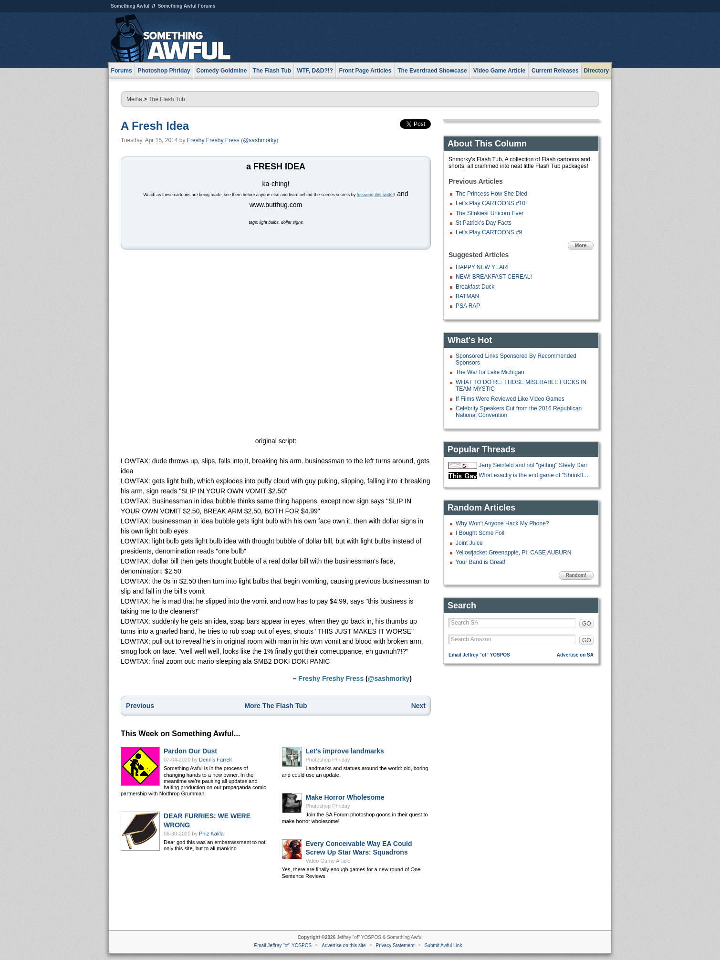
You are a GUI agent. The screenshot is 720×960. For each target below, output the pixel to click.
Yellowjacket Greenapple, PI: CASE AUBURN (513, 552)
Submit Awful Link (443, 945)
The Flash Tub (166, 99)
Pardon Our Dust (190, 751)
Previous (140, 706)
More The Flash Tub (275, 706)
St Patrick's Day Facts (483, 222)
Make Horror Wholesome (345, 797)
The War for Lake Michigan (490, 372)
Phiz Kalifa (211, 833)
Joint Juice (469, 543)
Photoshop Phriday (328, 759)
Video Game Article (328, 861)
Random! (576, 575)
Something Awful (130, 6)
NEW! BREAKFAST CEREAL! (494, 276)
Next (418, 706)
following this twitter (375, 194)
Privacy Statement (395, 945)
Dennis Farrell (215, 759)
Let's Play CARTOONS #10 (490, 203)
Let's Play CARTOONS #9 (489, 232)
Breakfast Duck (475, 286)
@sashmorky (259, 140)
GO (586, 623)
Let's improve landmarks (345, 751)
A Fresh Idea (155, 125)
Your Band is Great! (480, 562)
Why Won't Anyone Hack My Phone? (502, 523)
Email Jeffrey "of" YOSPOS (479, 654)
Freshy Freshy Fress (213, 140)
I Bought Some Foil (480, 533)
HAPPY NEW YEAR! (482, 267)
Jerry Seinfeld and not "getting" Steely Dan (533, 465)
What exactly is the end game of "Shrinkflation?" (535, 475)
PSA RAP (468, 306)
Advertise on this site (343, 945)
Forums (121, 70)
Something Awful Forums (187, 6)
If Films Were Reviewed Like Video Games (510, 399)
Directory (596, 70)
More (580, 245)
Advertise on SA (575, 654)
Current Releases (555, 70)
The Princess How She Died (491, 193)
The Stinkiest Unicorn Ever (489, 213)
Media (134, 99)
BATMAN (467, 296)
